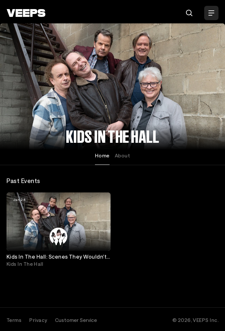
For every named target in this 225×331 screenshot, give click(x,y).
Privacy (38, 320)
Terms (14, 320)
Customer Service (76, 320)
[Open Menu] (211, 13)
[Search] (189, 13)
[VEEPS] (26, 13)
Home (102, 155)
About (122, 155)
